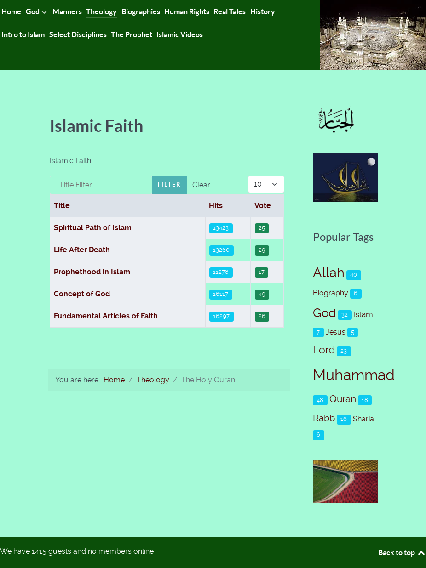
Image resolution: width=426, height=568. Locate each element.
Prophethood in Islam (92, 271)
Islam (363, 314)
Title (62, 205)
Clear (201, 185)
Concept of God (82, 294)
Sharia (363, 419)
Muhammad (354, 375)
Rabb (324, 418)
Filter (169, 184)
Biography (330, 293)
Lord (324, 350)
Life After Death (82, 249)
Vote (262, 205)
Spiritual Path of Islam (93, 227)
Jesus (335, 332)
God (324, 313)
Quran (342, 398)
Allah (329, 272)
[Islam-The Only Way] (373, 34)
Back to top (402, 552)
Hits (216, 205)
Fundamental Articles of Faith (106, 316)
